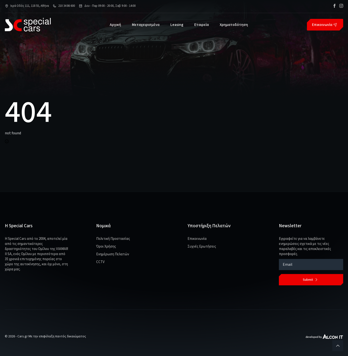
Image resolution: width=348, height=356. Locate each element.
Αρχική (115, 24)
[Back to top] (337, 345)
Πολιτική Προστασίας (113, 238)
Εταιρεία (201, 24)
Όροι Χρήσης (106, 246)
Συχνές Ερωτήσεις (202, 246)
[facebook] (334, 6)
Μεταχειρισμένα (146, 24)
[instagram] (341, 6)
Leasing (176, 24)
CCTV (100, 262)
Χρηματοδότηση (234, 24)
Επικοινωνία (197, 238)
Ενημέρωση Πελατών (112, 254)
